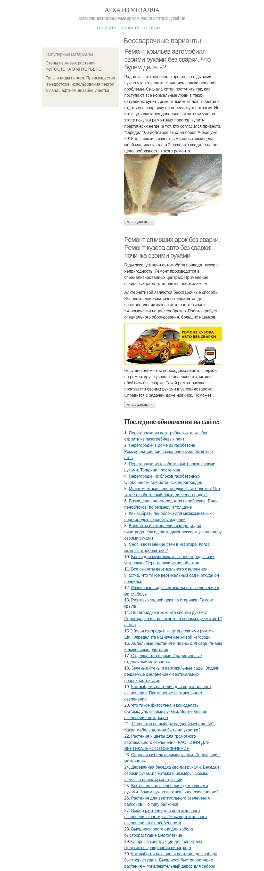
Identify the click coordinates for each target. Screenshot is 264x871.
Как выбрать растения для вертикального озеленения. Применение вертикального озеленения (167, 693)
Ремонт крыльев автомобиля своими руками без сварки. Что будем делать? (167, 59)
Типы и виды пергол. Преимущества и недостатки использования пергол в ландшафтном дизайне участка (80, 84)
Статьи (152, 27)
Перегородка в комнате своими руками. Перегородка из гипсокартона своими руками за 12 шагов (173, 618)
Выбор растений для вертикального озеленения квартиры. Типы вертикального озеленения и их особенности (165, 816)
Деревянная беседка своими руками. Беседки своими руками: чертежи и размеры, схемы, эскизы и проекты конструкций (171, 773)
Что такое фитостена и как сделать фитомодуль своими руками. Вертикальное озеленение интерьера (165, 711)
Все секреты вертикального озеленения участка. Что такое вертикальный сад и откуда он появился (171, 575)
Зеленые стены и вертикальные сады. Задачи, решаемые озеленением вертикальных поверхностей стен (172, 674)
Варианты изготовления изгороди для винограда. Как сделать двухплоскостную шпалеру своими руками (173, 532)
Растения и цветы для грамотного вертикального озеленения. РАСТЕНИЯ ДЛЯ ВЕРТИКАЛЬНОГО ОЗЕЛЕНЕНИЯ (167, 742)
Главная (106, 27)
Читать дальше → (139, 222)
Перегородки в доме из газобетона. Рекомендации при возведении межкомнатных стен (168, 451)
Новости (129, 27)
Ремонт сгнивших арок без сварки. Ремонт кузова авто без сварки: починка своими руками (172, 247)
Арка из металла (132, 10)
